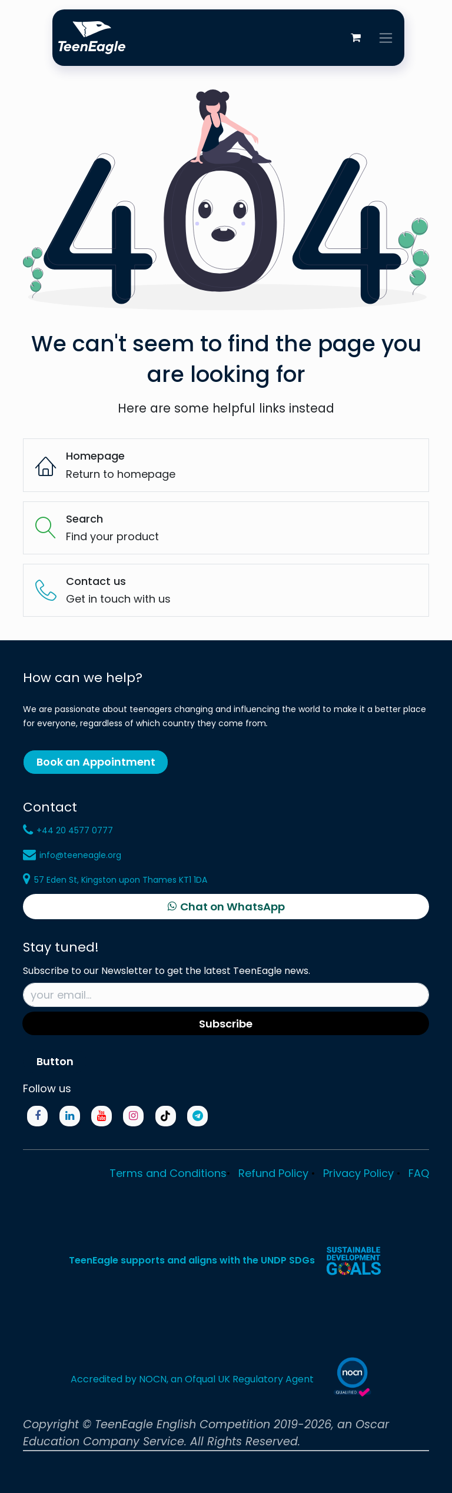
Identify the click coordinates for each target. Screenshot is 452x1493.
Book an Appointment (95, 761)
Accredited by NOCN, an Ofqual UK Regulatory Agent (192, 1379)
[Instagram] (133, 1116)
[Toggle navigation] (385, 38)
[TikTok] (165, 1116)
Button (55, 1061)
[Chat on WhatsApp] (226, 907)
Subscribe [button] (225, 1023)
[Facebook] (37, 1116)
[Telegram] (197, 1116)
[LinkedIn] (69, 1116)
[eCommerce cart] (355, 38)
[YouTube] (101, 1116)
